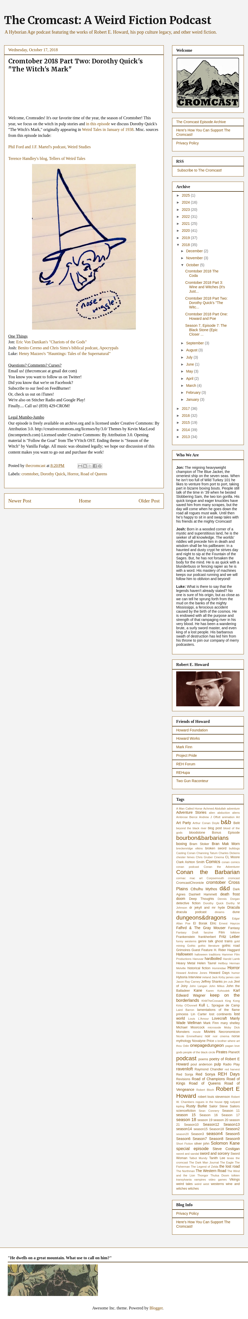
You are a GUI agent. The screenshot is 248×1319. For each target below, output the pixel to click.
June (190, 364)
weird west (202, 1183)
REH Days (229, 1074)
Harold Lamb (231, 958)
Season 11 (231, 1111)
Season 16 (208, 1115)
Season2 (233, 1129)
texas (230, 1158)
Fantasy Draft (187, 932)
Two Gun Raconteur (192, 781)
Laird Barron (185, 1009)
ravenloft (184, 1068)
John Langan (198, 986)
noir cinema (221, 1036)
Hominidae (219, 968)
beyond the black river (191, 828)
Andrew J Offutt (210, 817)
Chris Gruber (204, 857)
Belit (237, 823)
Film (222, 932)
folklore (235, 932)
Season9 (233, 1139)
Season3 (197, 1134)
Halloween (184, 954)
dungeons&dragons (201, 917)
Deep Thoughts (201, 899)
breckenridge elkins (189, 848)
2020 (186, 230)
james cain (233, 977)
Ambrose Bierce (186, 817)
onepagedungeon (207, 1045)
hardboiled (213, 959)
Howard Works (188, 738)
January (193, 399)
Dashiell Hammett (203, 894)
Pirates (221, 1052)
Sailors (235, 1106)
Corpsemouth (215, 878)
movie (197, 1031)
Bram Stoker (199, 844)
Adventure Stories (191, 812)
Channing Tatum (207, 853)
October (193, 265)
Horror (73, 474)
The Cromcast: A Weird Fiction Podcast (107, 20)
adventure (233, 808)
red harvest (232, 1069)
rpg (226, 1102)
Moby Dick (232, 1027)
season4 (214, 1133)
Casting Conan (186, 853)
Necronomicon (229, 1032)
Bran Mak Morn (226, 844)
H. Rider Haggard (227, 950)
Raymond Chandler (209, 1069)
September (195, 343)
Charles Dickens (229, 853)
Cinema (219, 857)
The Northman (185, 1171)
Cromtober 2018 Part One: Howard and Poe (206, 316)
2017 (186, 408)
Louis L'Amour (198, 1018)
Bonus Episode (226, 832)
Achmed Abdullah (214, 808)
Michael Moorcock (190, 1027)
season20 (182, 1134)
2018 (186, 245)
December (195, 251)
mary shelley (230, 1023)
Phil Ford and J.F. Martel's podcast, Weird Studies (49, 147)
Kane (198, 990)
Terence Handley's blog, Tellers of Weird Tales (46, 158)
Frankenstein (185, 937)
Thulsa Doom (220, 1175)
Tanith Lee (217, 1158)
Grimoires (183, 950)
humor (235, 972)
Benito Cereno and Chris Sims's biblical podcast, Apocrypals (68, 348)
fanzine (208, 932)
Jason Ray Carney (188, 981)
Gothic (191, 945)
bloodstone (197, 832)
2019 (186, 238)
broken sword (215, 848)
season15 (200, 1129)
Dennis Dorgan (229, 898)
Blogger (156, 1308)
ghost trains (224, 941)
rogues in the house (209, 1101)
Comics (213, 861)
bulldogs (234, 848)
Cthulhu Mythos (204, 889)
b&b (226, 822)
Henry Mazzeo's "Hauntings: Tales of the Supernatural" (65, 353)
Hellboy (223, 963)
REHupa (183, 772)
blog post (215, 828)
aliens (236, 812)
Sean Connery (209, 1110)
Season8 (216, 1139)
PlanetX (234, 1052)
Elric (213, 923)
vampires (200, 1179)
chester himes (185, 857)
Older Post (149, 500)
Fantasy (234, 928)
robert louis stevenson (214, 1097)
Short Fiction (184, 1143)
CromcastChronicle (190, 883)
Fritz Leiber (229, 937)
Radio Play (231, 1064)
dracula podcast (191, 912)
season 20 (220, 1120)
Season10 (191, 1125)
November (195, 258)
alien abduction (219, 812)
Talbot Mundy (198, 1158)
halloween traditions (208, 954)
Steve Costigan (226, 1149)
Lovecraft (219, 1018)
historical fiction (198, 968)
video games (217, 1179)
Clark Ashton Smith (190, 862)
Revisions (183, 1079)
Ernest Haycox (229, 923)
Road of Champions (208, 1079)
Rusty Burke (196, 1106)
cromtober (29, 474)
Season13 (231, 1124)
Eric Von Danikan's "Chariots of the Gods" (51, 342)
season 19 (204, 1120)
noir (207, 1036)
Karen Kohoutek (218, 990)
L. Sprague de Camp (223, 1005)
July (189, 357)
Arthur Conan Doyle (206, 823)
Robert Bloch (205, 1089)
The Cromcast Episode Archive (201, 122)
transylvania (184, 1179)
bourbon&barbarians (202, 838)
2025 (186, 195)
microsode (214, 1027)
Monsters (183, 1032)
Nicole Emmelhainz (189, 1036)
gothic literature (209, 945)
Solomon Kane (225, 1143)
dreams (219, 912)
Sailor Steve (218, 1106)
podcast (186, 1058)
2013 (186, 437)
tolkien (235, 1175)
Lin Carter (199, 1014)
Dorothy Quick (52, 474)
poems (203, 1059)
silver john (202, 1143)
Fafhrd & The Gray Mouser (201, 928)
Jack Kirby (218, 977)
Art (238, 817)
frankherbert (207, 937)
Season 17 (230, 1115)
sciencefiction (186, 1111)
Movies (209, 1031)
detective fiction (188, 903)
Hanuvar (197, 958)
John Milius (216, 986)
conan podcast (187, 866)
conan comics (231, 862)
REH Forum (185, 764)
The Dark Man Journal (204, 1162)
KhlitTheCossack (212, 1000)
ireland (206, 977)
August (192, 350)
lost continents (220, 1014)
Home (85, 500)
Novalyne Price (203, 1041)
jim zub (228, 981)
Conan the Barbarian (208, 872)
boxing (181, 844)
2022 (186, 216)
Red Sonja (184, 1074)
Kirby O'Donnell (186, 1005)
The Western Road (211, 1171)
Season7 (200, 1139)
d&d (225, 888)
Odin (186, 1045)
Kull (202, 1005)
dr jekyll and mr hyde (207, 907)
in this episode (98, 124)
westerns (217, 1184)
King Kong (232, 1000)
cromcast (234, 878)
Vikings (234, 1179)
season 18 (186, 1119)
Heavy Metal (185, 963)
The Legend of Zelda (204, 1166)
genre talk (205, 941)
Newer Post (19, 500)
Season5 (233, 1134)
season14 (184, 1129)
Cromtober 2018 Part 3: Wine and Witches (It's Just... (205, 286)
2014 (186, 430)
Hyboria (181, 977)
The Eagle (227, 1162)
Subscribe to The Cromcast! (199, 170)
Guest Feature (202, 950)
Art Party (183, 823)
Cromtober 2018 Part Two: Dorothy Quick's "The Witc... (206, 302)
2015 (186, 422)
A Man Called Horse (189, 808)
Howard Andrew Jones (191, 972)
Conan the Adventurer (222, 866)
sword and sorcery (214, 1153)
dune (236, 912)
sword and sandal (187, 1153)
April (190, 378)
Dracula (233, 907)
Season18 (216, 1129)
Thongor (202, 1175)
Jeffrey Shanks (211, 981)
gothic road (231, 945)
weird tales (184, 1184)
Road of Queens (94, 474)
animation (228, 817)
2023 (186, 210)
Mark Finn (184, 747)
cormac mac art (189, 878)
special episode (192, 1148)
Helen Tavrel (206, 963)
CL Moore (232, 857)
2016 (186, 415)
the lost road (229, 1166)
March (191, 385)
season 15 (186, 1115)
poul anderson (201, 1064)
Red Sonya (205, 1074)
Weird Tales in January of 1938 (107, 129)
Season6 (183, 1139)
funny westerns (186, 941)
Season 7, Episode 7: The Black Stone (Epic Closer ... (206, 329)
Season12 (211, 1124)
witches (193, 1188)
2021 (186, 223)
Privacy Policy (187, 143)
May (190, 371)
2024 (186, 202)
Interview (194, 977)
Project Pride (186, 755)
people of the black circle (199, 1052)
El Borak (200, 923)
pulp (217, 1064)
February (194, 392)
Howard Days (219, 973)
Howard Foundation (192, 730)
